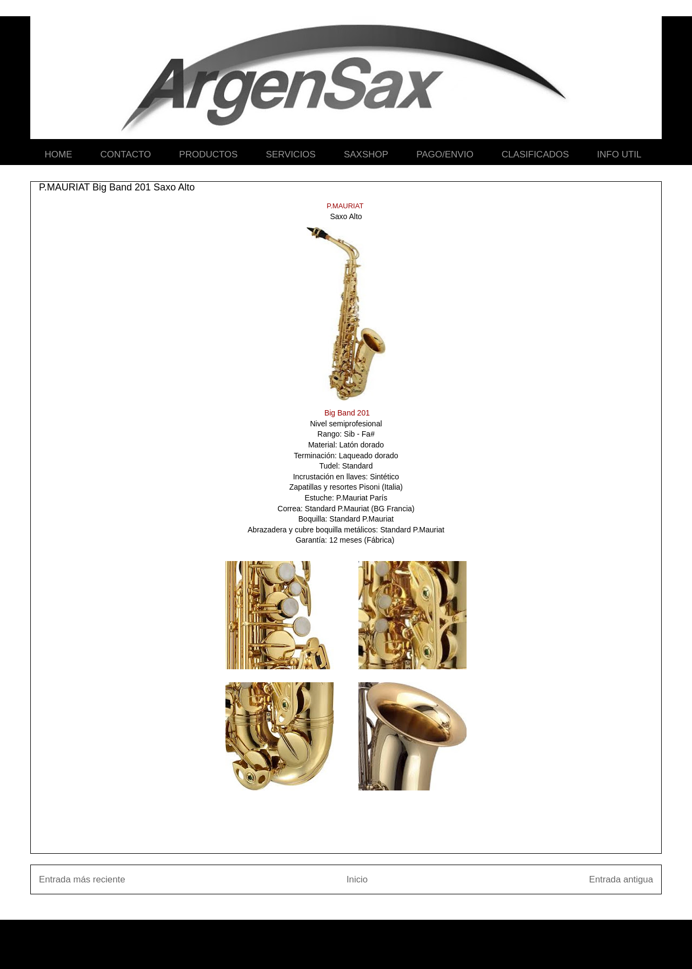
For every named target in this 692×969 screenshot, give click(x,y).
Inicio (357, 879)
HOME (58, 154)
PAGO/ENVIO (445, 154)
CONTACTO (126, 154)
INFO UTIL (619, 154)
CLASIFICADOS (535, 154)
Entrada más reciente (82, 879)
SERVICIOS (291, 154)
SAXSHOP (366, 154)
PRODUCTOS (208, 154)
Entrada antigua (621, 879)
